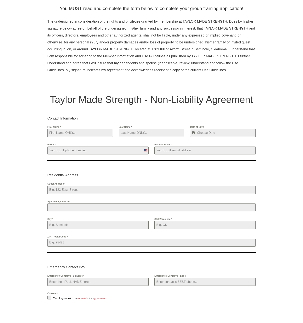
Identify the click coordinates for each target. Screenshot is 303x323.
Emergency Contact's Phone (170, 276)
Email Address (163, 144)
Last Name (125, 127)
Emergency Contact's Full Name (65, 276)
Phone (51, 144)
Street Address (56, 183)
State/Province (163, 219)
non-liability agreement (92, 298)
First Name (54, 127)
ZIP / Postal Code (57, 236)
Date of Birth (197, 127)
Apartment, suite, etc (58, 201)
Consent (52, 293)
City (50, 219)
